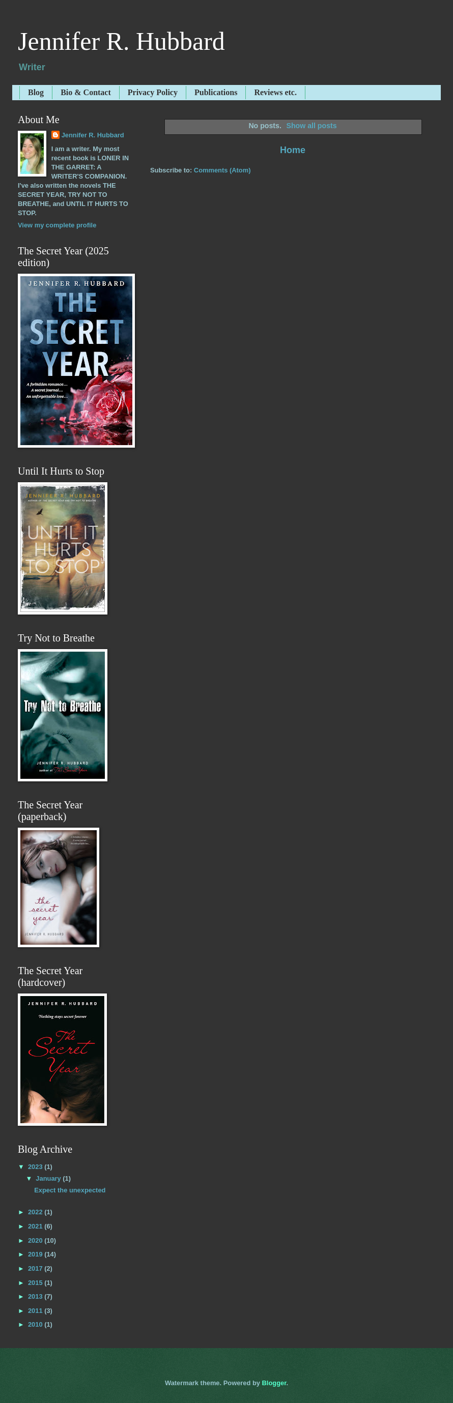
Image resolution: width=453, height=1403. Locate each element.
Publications (215, 92)
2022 (36, 1212)
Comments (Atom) (222, 170)
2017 (36, 1268)
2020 (36, 1240)
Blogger (274, 1383)
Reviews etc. (275, 92)
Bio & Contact (86, 92)
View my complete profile (57, 225)
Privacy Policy (153, 92)
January (49, 1178)
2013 (36, 1296)
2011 (36, 1310)
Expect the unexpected (69, 1190)
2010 (36, 1324)
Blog (36, 92)
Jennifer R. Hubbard (121, 41)
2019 (36, 1254)
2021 (36, 1226)
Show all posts (311, 126)
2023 (36, 1167)
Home (292, 150)
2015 (36, 1283)
